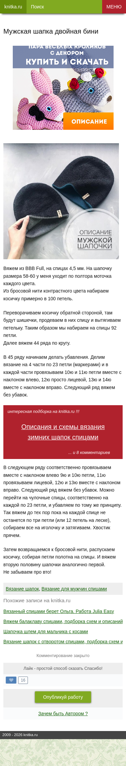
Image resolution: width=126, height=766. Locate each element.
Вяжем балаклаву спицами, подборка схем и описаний (63, 621)
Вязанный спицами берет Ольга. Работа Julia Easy (58, 611)
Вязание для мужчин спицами (74, 588)
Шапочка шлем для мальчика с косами (45, 631)
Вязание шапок (22, 588)
